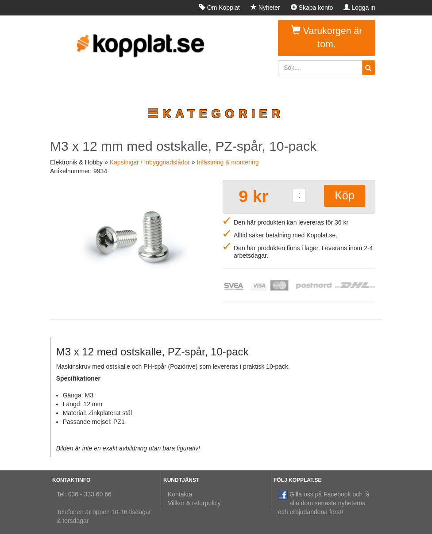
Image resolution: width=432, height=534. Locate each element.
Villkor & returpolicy (194, 503)
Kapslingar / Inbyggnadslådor (150, 162)
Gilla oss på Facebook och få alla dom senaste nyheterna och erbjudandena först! (324, 502)
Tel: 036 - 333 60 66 (84, 494)
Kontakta (180, 494)
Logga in (359, 7)
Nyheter (265, 7)
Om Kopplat (219, 7)
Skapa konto (312, 7)
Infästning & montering (228, 162)
